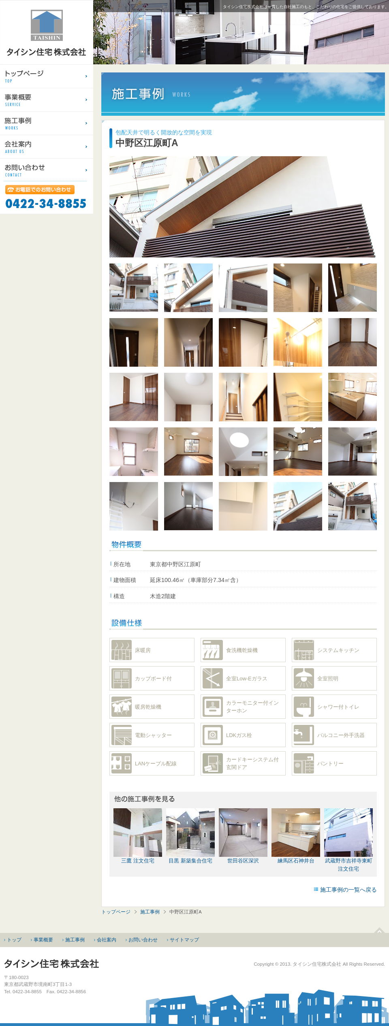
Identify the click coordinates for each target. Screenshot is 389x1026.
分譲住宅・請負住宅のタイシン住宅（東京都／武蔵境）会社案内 (46, 146)
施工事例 (150, 911)
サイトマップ (184, 939)
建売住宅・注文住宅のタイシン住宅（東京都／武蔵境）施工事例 (46, 123)
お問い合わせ (143, 939)
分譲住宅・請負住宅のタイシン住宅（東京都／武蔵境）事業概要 (46, 99)
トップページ (115, 911)
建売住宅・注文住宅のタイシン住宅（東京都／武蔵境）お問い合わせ (46, 170)
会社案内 (106, 939)
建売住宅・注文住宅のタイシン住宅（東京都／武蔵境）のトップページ (46, 76)
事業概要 (43, 939)
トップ (14, 939)
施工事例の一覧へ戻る (348, 889)
